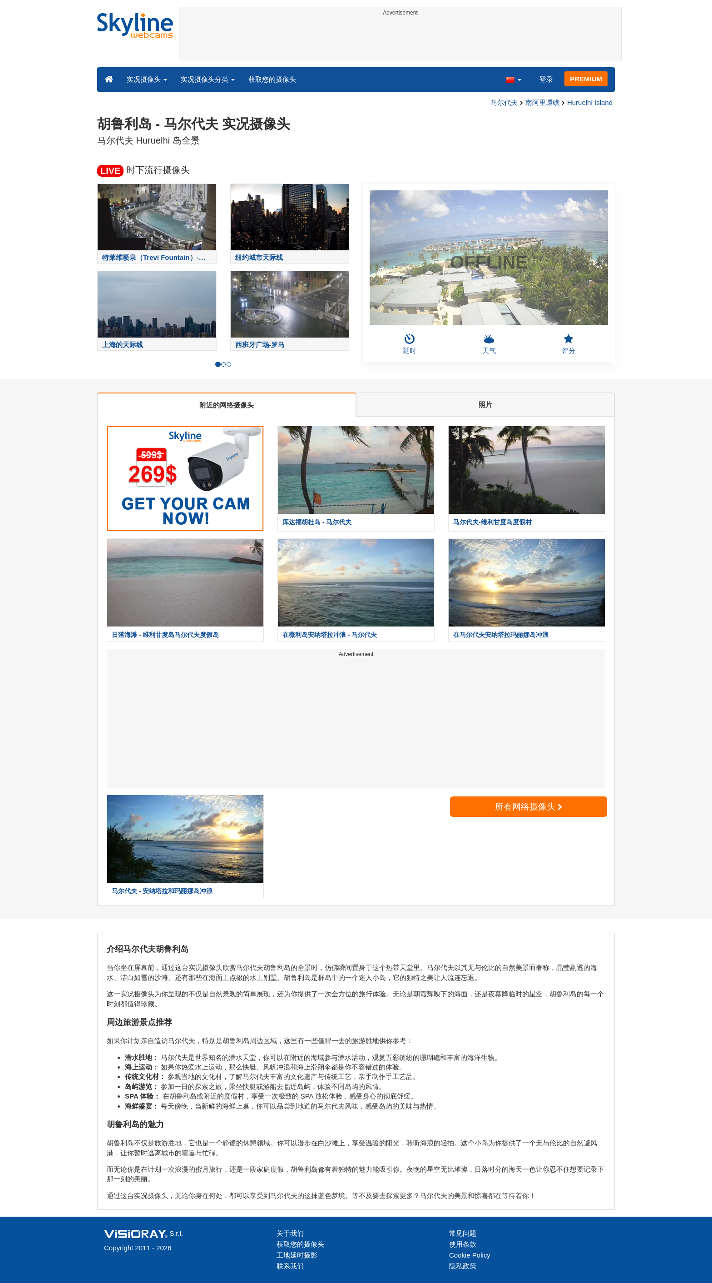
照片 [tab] (485, 404)
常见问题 (462, 1233)
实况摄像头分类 (208, 79)
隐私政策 (462, 1266)
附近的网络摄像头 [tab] (226, 405)
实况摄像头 (147, 79)
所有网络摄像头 (528, 806)
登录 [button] (546, 79)
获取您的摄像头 (272, 79)
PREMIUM (586, 79)
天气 (489, 343)
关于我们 (290, 1233)
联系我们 (290, 1266)
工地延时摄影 (297, 1255)
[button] (513, 79)
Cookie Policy (469, 1255)
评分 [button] (568, 343)
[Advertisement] (400, 39)
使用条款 (462, 1244)
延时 (409, 343)
